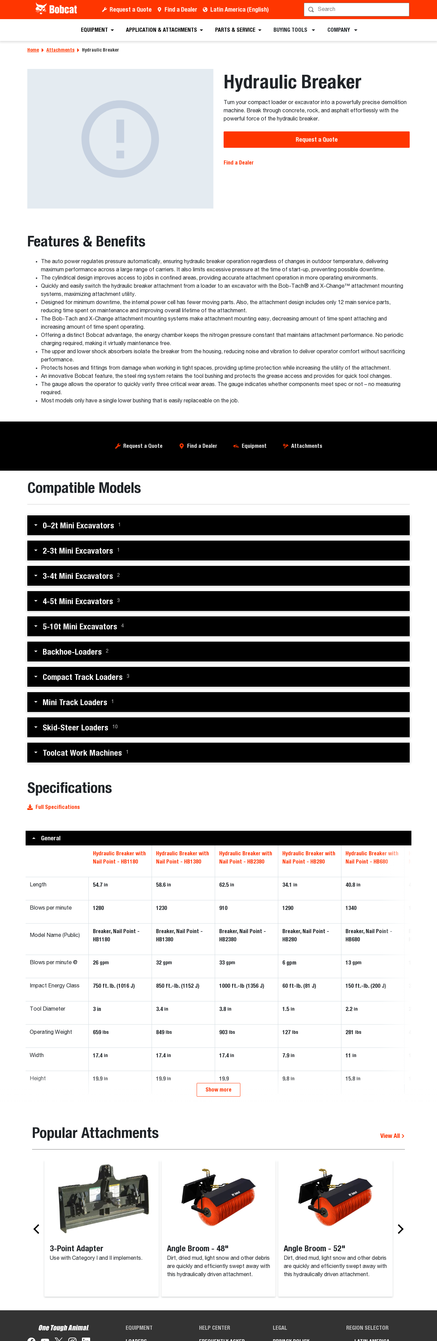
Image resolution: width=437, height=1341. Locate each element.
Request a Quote (131, 9)
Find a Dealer (181, 9)
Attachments (60, 50)
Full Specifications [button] (53, 807)
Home (33, 50)
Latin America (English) (239, 9)
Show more (218, 1130)
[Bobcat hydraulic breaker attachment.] (120, 139)
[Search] (357, 9)
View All (392, 1176)
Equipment (254, 446)
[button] (218, 525)
